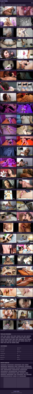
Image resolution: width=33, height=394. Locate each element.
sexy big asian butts (3, 364)
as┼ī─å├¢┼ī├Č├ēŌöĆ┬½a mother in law (6, 376)
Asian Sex (18, 349)
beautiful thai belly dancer (7, 369)
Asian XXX (18, 355)
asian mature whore (20, 374)
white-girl (24, 337)
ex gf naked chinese (21, 366)
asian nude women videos (22, 371)
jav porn (18, 357)
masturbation (13, 337)
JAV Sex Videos (2, 349)
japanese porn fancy (11, 366)
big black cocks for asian (15, 369)
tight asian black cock (4, 366)
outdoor (10, 339)
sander (15, 374)
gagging (17, 342)
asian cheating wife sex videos (13, 371)
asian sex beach (22, 372)
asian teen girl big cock (18, 364)
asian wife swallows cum (4, 371)
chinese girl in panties (10, 364)
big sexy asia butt (3, 374)
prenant (27, 372)
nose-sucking (6, 339)
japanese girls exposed (10, 374)
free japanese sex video (23, 369)
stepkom (18, 372)
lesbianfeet (14, 376)
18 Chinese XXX (2, 353)
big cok (23, 364)
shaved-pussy (8, 337)
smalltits (17, 337)
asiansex (4, 337)
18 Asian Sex (2, 351)
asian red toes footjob (23, 376)
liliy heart (16, 366)
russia (25, 374)
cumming (2, 339)
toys (10, 342)
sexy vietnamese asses (4, 372)
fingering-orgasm (21, 339)
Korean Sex (18, 359)
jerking (17, 339)
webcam (2, 342)
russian (8, 342)
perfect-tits (27, 337)
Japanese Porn (2, 357)
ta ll (17, 376)
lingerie (14, 339)
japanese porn (19, 351)
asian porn (2, 359)
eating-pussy (29, 339)
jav (1, 337)
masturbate (13, 342)
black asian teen (29, 374)
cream (26, 339)
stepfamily (26, 364)
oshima (2, 369)
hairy (5, 342)
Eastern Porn (2, 355)
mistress (20, 337)
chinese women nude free (12, 372)
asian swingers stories (28, 366)
